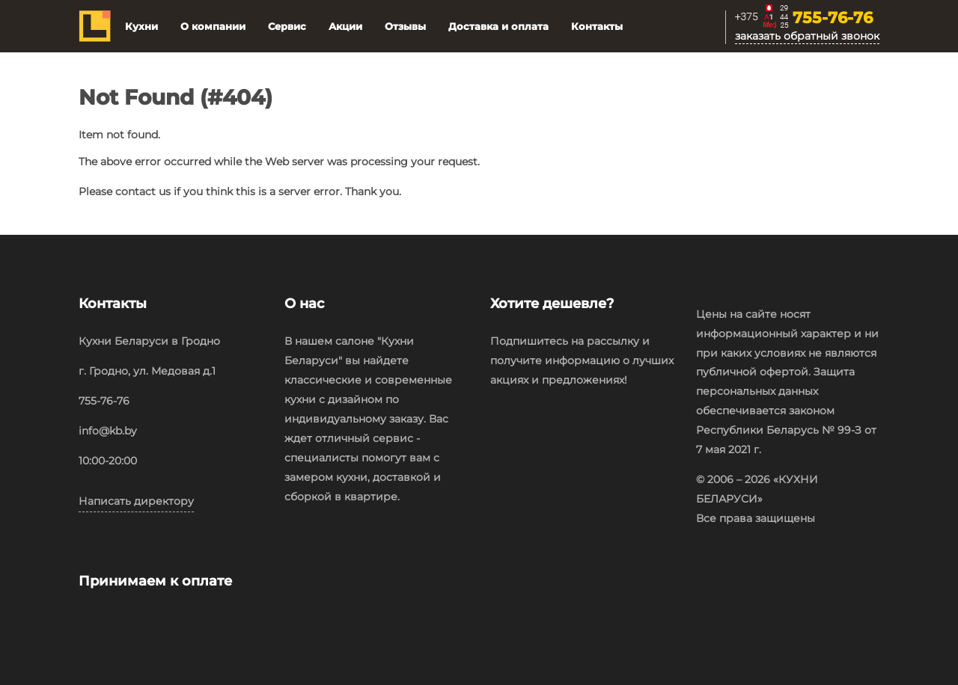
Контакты (597, 26)
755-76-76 (833, 18)
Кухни (141, 26)
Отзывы (405, 26)
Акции (345, 26)
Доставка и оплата (498, 26)
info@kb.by (108, 430)
